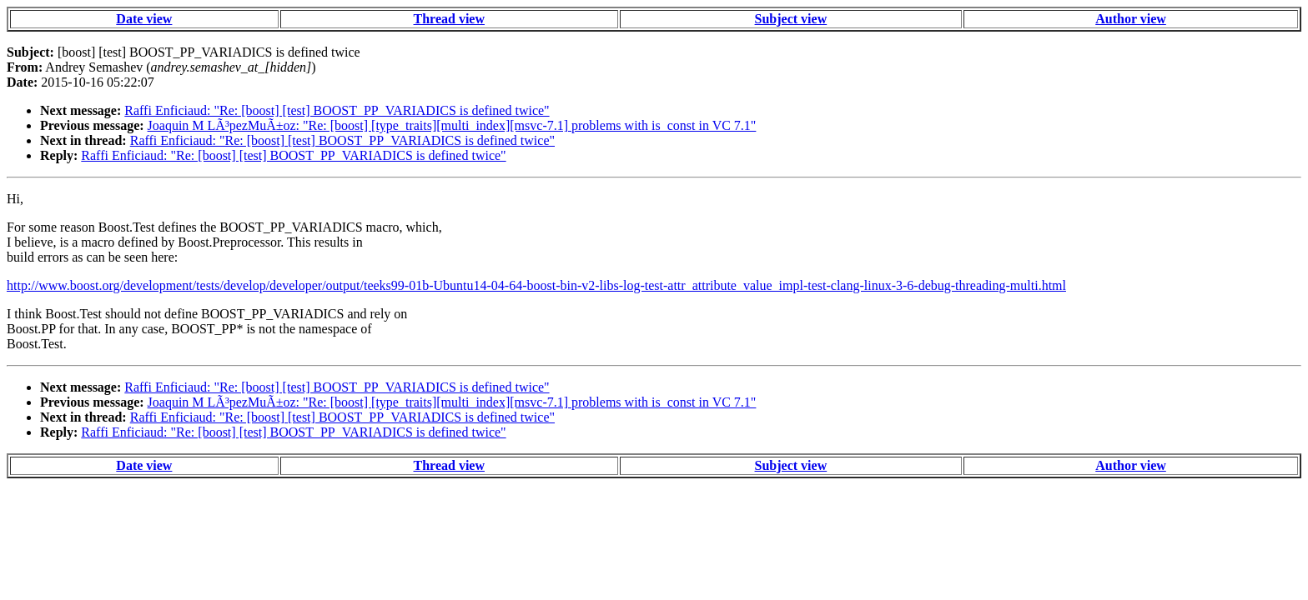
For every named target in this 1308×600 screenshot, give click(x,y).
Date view (144, 19)
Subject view (791, 19)
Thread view (449, 19)
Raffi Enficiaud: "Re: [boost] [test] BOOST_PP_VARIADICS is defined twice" (336, 110)
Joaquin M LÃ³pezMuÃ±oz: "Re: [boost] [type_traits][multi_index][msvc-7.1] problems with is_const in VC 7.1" (452, 125)
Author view (1130, 19)
